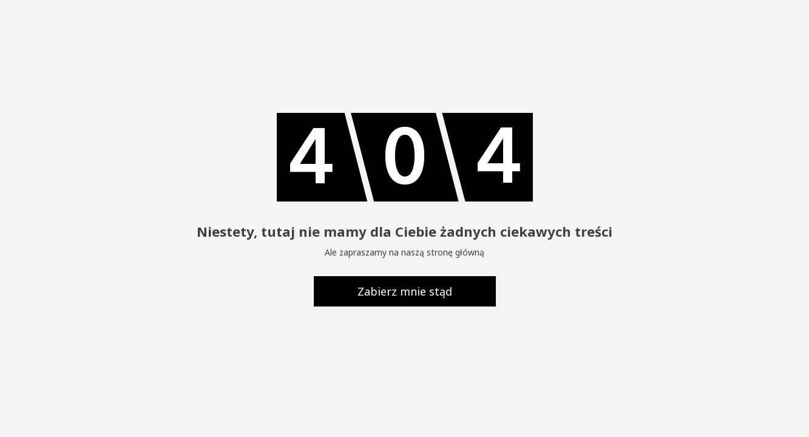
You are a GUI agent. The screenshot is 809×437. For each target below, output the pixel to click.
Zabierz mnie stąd (404, 291)
